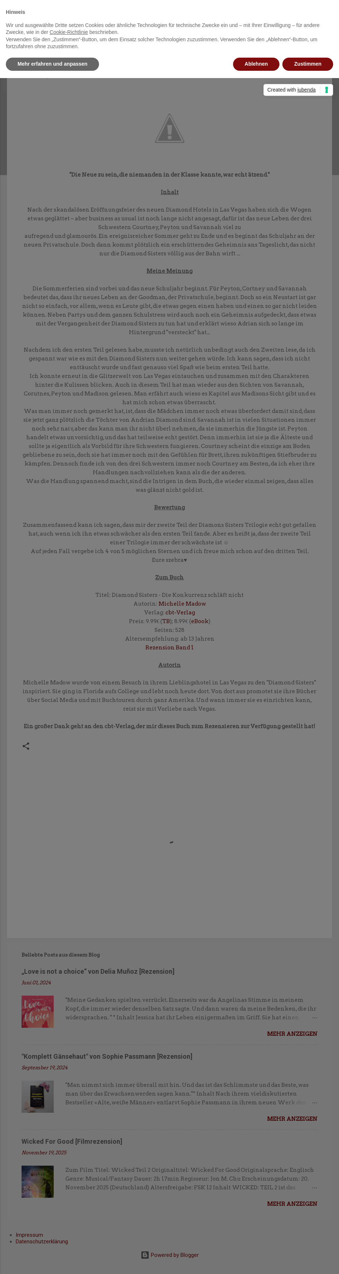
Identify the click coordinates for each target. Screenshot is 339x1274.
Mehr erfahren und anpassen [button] (52, 64)
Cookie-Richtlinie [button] (69, 32)
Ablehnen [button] (256, 64)
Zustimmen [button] (307, 64)
